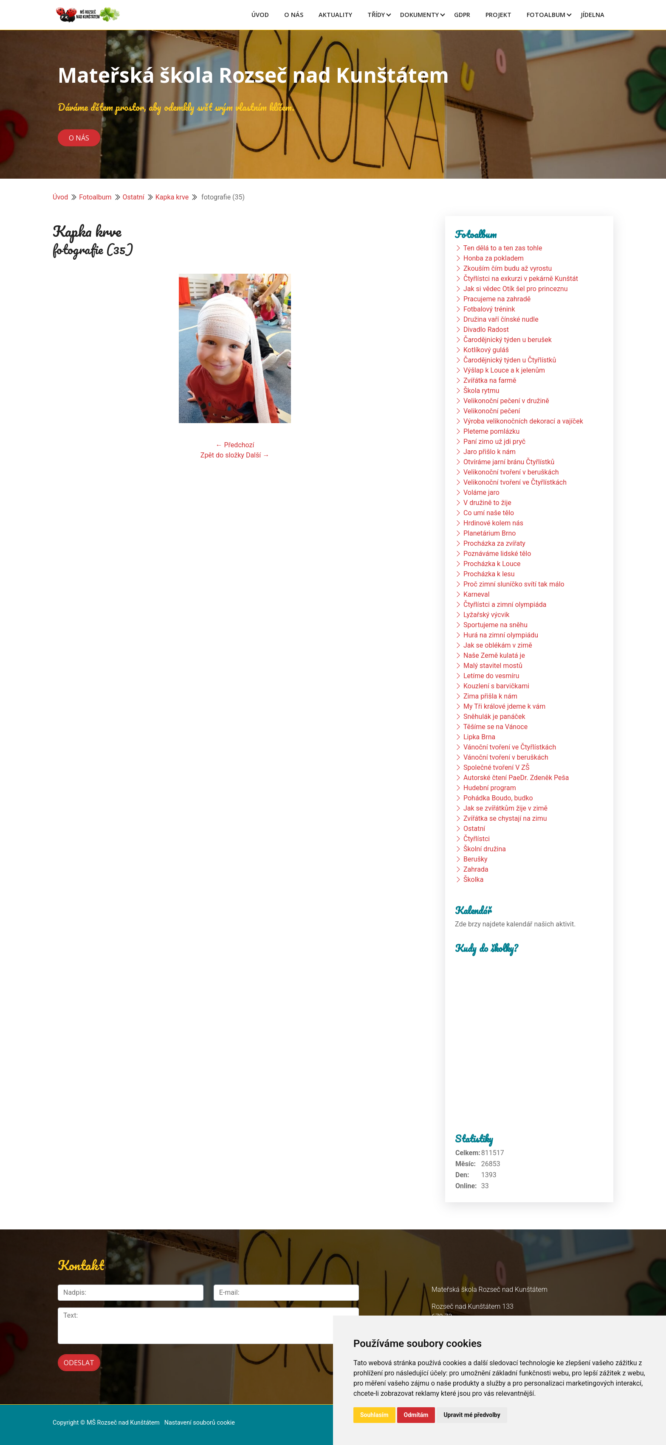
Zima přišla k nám (490, 696)
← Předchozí (235, 445)
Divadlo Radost (486, 329)
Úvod (260, 15)
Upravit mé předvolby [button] (471, 1414)
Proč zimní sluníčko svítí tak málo (513, 584)
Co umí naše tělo (488, 513)
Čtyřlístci (476, 839)
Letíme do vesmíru (491, 676)
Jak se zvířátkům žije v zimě (505, 808)
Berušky (475, 859)
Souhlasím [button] (374, 1414)
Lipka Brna (479, 737)
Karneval (476, 594)
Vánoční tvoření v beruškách (505, 757)
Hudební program (489, 788)
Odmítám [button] (416, 1414)
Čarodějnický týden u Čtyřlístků (509, 360)
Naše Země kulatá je (494, 655)
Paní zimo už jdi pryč (494, 442)
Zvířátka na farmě (489, 380)
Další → (257, 455)
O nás (79, 137)
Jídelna (592, 15)
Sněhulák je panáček (494, 717)
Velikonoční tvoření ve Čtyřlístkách (515, 482)
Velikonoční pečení (491, 411)
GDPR (462, 15)
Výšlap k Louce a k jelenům (504, 370)
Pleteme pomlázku (491, 431)
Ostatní (133, 197)
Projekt (498, 15)
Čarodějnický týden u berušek (507, 340)
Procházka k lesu (489, 574)
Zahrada (475, 869)
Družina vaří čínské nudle (501, 319)
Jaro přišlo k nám (489, 452)
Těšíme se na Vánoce (495, 727)
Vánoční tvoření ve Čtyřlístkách (509, 747)
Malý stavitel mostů (492, 666)
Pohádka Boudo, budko (498, 798)
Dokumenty (419, 15)
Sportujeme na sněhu (495, 625)
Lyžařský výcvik (486, 615)
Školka (473, 879)
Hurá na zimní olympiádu (500, 635)
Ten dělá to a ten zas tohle (502, 248)
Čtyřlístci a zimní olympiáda (504, 604)
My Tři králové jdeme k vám (504, 706)
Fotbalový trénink (489, 309)
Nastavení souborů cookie (199, 1420)
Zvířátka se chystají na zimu (505, 818)
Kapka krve (172, 197)
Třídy (376, 15)
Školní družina (484, 849)
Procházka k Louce (492, 564)
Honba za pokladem (493, 258)
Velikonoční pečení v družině (506, 401)
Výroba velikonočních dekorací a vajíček (523, 421)
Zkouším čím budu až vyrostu (507, 268)
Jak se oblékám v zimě (497, 645)
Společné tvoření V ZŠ (496, 767)
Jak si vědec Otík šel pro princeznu (515, 289)
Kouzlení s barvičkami (496, 686)
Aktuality (335, 15)
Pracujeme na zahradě (497, 299)
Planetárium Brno (489, 533)
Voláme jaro (481, 492)
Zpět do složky (222, 455)
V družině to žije (487, 503)
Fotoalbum (546, 15)
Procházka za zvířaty (494, 543)
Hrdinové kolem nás (493, 523)
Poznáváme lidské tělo (497, 554)
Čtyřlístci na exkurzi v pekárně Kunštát (520, 279)
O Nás (293, 15)
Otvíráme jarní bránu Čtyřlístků (508, 462)
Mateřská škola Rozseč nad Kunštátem (253, 75)
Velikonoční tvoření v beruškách (511, 472)
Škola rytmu (481, 391)
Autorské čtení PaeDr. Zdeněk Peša (516, 778)
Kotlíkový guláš (486, 350)
